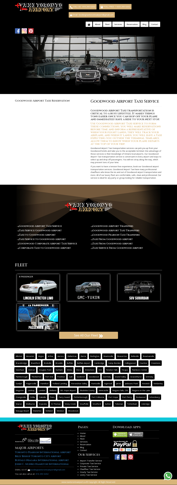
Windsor (60, 410)
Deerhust (20, 369)
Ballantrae (72, 356)
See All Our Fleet (88, 335)
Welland (49, 410)
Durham (59, 369)
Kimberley (158, 383)
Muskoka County (87, 390)
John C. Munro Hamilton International (42, 464)
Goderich (81, 376)
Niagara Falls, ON (120, 390)
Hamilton (44, 383)
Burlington (94, 356)
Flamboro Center (139, 369)
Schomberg (154, 397)
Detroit (31, 369)
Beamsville (108, 356)
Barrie (83, 356)
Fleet (107, 24)
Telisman (119, 404)
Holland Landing (60, 383)
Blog (144, 24)
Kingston (20, 390)
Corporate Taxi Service (90, 463)
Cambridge (99, 363)
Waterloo (37, 410)
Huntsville (95, 383)
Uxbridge (145, 404)
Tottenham (132, 404)
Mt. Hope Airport (68, 390)
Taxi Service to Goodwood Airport (41, 239)
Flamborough (22, 376)
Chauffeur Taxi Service (90, 469)
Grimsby (149, 376)
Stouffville (84, 404)
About (97, 24)
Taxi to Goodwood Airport (36, 235)
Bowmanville (148, 356)
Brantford (35, 363)
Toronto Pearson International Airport (43, 452)
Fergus (125, 369)
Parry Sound (64, 397)
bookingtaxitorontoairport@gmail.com (46, 469)
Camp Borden (114, 363)
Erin (100, 369)
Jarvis (118, 383)
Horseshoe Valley (79, 383)
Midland (52, 390)
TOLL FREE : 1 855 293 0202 (115, 6)
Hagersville (31, 383)
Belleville (135, 356)
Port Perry (127, 397)
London (42, 390)
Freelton (61, 376)
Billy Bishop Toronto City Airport (38, 456)
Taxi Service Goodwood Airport (39, 230)
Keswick (146, 383)
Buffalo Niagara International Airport (42, 460)
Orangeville (21, 397)
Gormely (107, 376)
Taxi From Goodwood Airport (112, 239)
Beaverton (122, 356)
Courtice (143, 363)
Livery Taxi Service (88, 474)
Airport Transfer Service (91, 460)
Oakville (42, 397)
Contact (154, 24)
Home (83, 433)
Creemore (155, 363)
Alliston (19, 356)
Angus (41, 356)
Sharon (19, 404)
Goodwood (94, 376)
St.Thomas (56, 404)
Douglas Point (45, 369)
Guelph (19, 383)
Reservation (132, 24)
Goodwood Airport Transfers (112, 226)
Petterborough (81, 397)
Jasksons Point (131, 383)
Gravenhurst (136, 376)
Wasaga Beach (22, 410)
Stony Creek (70, 404)
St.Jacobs (43, 404)
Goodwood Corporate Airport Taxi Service (47, 243)
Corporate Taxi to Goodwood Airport (44, 248)
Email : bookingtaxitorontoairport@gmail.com (91, 14)
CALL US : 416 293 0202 (82, 6)
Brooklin (59, 363)
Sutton (108, 404)
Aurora (60, 356)
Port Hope (113, 397)
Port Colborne (97, 397)
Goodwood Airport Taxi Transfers (115, 230)
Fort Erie (49, 376)
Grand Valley (120, 376)
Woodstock (73, 410)
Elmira (69, 369)
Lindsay (31, 390)
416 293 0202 (42, 474)
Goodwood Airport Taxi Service (39, 226)
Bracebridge (21, 363)
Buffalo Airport (83, 363)
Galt (71, 376)
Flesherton (36, 376)
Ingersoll (108, 383)
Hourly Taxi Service (89, 472)
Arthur (50, 356)
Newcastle (103, 390)
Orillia (32, 397)
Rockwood (140, 397)
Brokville (47, 363)
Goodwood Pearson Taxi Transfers (115, 235)
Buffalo (70, 363)
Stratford (97, 404)
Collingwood (130, 363)
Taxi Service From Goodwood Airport (117, 248)
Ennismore (90, 369)
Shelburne (30, 404)
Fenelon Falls (112, 369)
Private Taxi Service (89, 466)
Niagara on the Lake (141, 390)
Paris (52, 397)
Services (118, 24)
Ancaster (30, 356)
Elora (78, 369)
